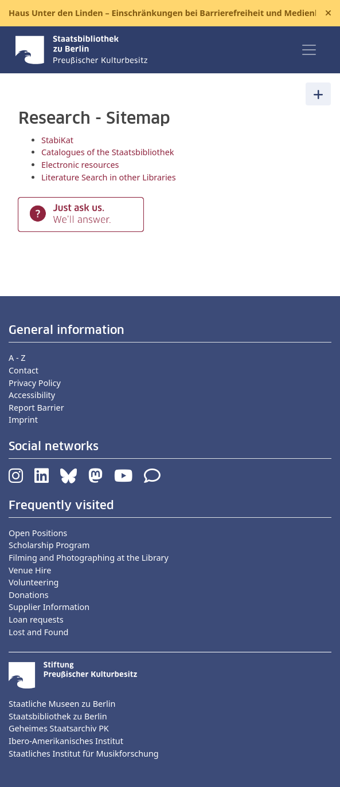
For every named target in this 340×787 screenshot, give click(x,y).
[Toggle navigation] (309, 49)
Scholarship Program (49, 545)
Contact (23, 370)
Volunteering (33, 582)
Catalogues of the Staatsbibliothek (107, 152)
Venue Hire (30, 570)
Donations (29, 594)
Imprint (23, 419)
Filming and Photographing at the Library (89, 557)
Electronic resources (80, 164)
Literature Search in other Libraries (108, 177)
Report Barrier (36, 407)
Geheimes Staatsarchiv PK (59, 728)
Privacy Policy (35, 382)
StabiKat (57, 140)
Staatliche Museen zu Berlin (62, 703)
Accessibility (32, 394)
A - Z (17, 357)
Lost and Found (38, 632)
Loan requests (36, 619)
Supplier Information (49, 606)
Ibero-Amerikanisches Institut (66, 740)
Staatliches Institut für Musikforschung (84, 753)
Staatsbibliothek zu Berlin (58, 716)
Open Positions (38, 533)
